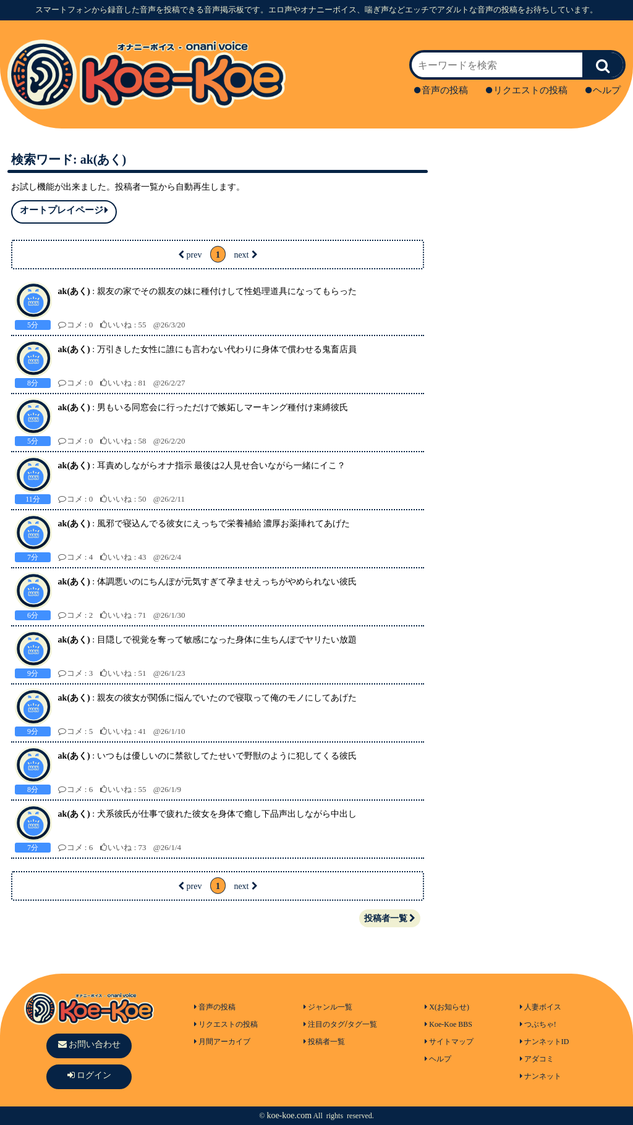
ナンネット (540, 1076)
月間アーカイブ (222, 1041)
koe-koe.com (289, 1115)
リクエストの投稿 (526, 90)
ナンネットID (544, 1041)
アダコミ (537, 1059)
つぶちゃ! (538, 1024)
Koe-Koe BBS (448, 1024)
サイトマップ (449, 1041)
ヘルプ (603, 90)
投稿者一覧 (389, 918)
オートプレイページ (64, 210)
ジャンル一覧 (328, 1007)
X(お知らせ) (447, 1007)
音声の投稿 (441, 90)
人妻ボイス (540, 1007)
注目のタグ (324, 1024)
